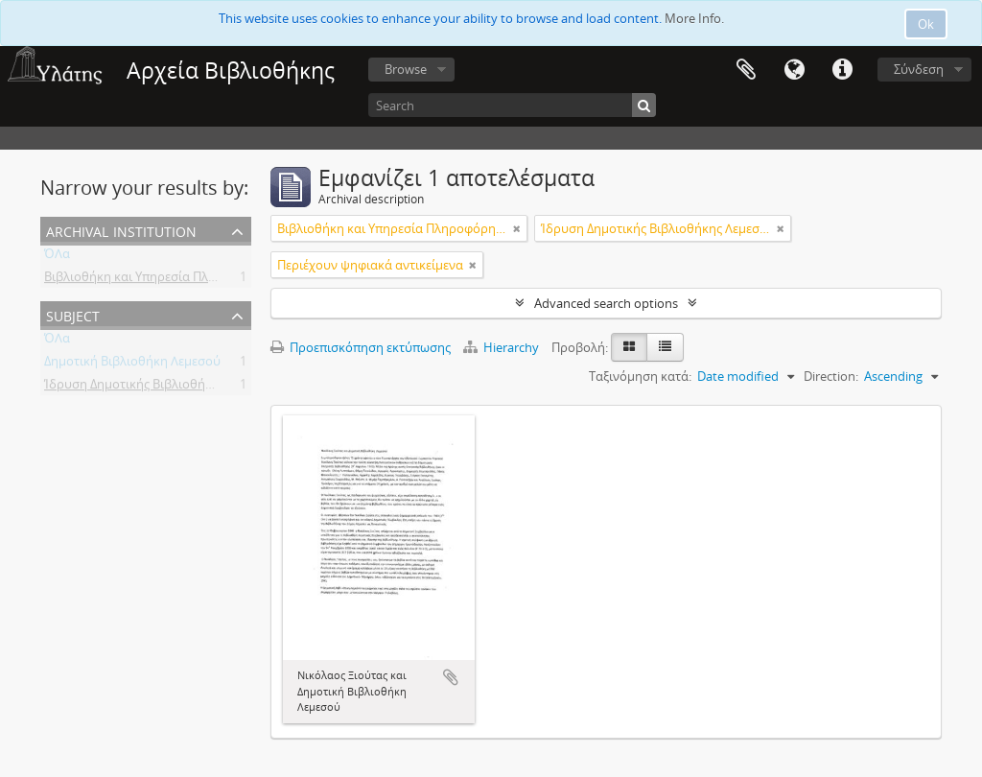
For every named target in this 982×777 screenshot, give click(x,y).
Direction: (831, 376)
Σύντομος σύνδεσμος (842, 70)
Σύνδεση (919, 69)
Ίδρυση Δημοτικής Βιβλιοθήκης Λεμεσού (161, 387)
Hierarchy (502, 347)
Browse (406, 69)
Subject (73, 314)
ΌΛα (57, 257)
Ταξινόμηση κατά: (640, 376)
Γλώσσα (794, 70)
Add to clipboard (450, 677)
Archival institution (121, 230)
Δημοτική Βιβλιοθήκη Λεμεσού (132, 364)
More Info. (694, 18)
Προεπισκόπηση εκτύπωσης (360, 347)
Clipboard (746, 70)
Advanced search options (606, 303)
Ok (926, 24)
